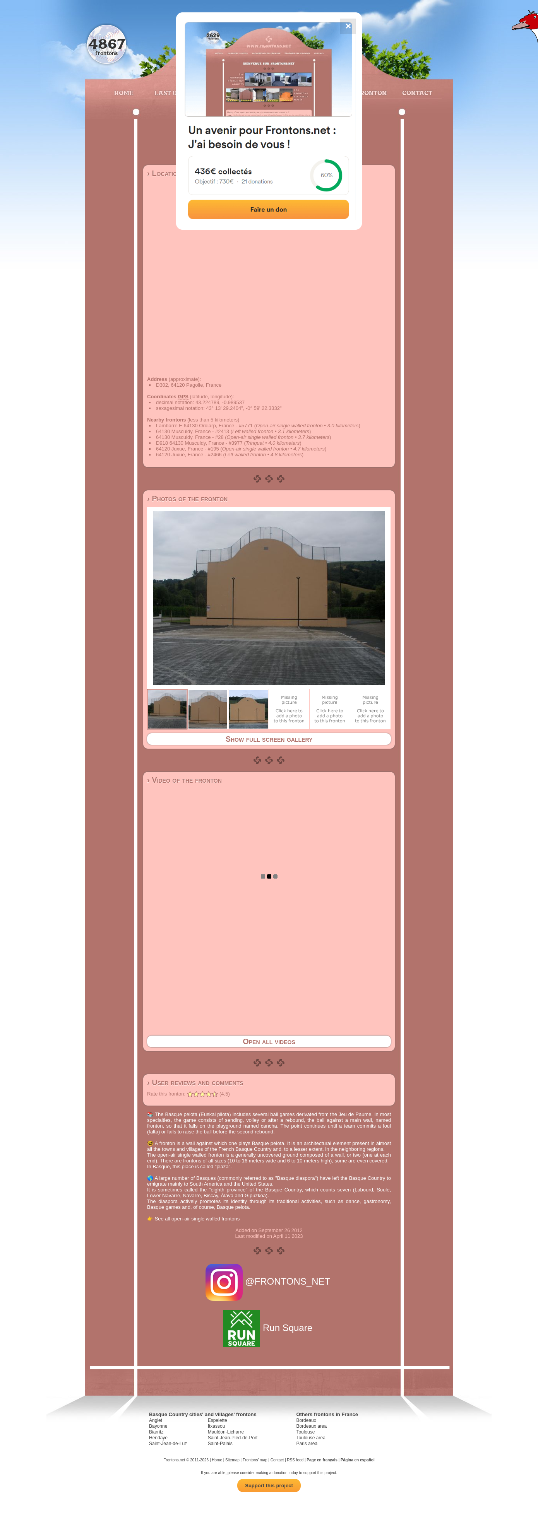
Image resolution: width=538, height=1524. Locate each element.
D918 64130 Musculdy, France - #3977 (199, 443)
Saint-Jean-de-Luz (168, 1443)
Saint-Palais (220, 1443)
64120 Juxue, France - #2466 (189, 454)
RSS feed (295, 1460)
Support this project (269, 1485)
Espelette (217, 1420)
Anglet (155, 1420)
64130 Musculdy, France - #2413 (192, 431)
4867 (106, 43)
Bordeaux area (311, 1426)
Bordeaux (306, 1420)
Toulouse (305, 1432)
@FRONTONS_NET (269, 1281)
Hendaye (158, 1437)
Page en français (322, 1460)
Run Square (269, 1328)
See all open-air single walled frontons (197, 1219)
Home (124, 93)
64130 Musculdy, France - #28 (190, 437)
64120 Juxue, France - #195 (187, 449)
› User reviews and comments (195, 1082)
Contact (416, 93)
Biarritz (156, 1432)
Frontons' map (255, 1460)
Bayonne (158, 1426)
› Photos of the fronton (187, 498)
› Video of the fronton (184, 780)
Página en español (358, 1460)
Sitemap (232, 1460)
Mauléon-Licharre (226, 1432)
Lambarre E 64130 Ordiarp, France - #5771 (204, 425)
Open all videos (269, 1041)
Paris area (306, 1443)
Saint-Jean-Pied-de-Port (233, 1437)
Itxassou (216, 1426)
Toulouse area (310, 1437)
